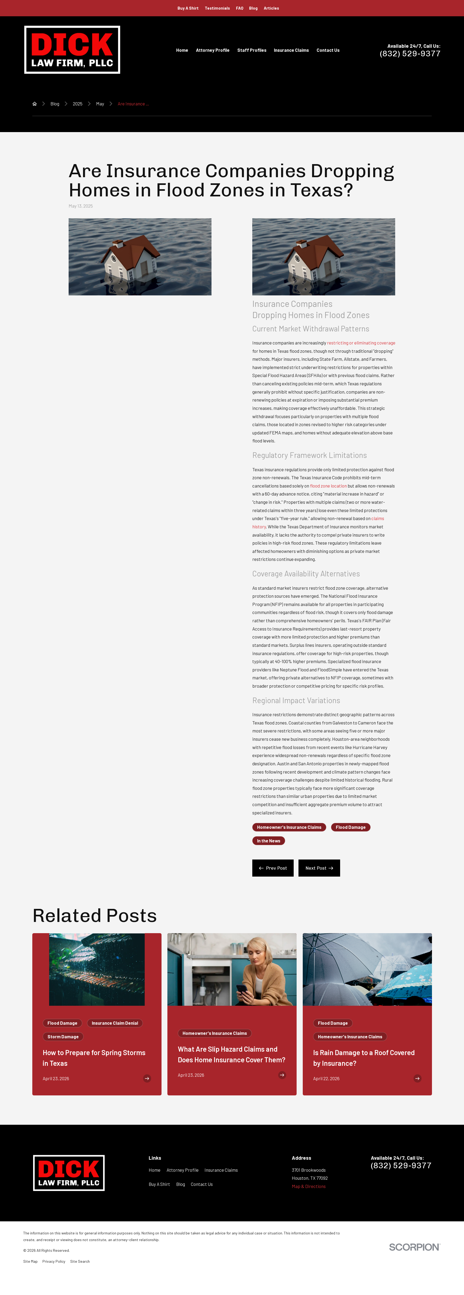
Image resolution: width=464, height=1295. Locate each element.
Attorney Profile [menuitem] (213, 50)
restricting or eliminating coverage (361, 342)
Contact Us (202, 1184)
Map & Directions (309, 1186)
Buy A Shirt (188, 8)
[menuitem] (30, 1261)
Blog (253, 8)
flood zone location (328, 485)
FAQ (239, 8)
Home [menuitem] (182, 50)
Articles (271, 8)
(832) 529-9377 (410, 54)
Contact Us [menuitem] (328, 50)
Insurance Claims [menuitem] (291, 50)
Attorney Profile (183, 1170)
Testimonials (217, 8)
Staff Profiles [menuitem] (251, 50)
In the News (268, 840)
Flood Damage (351, 827)
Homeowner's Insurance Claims (289, 827)
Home (154, 1170)
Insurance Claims (221, 1170)
